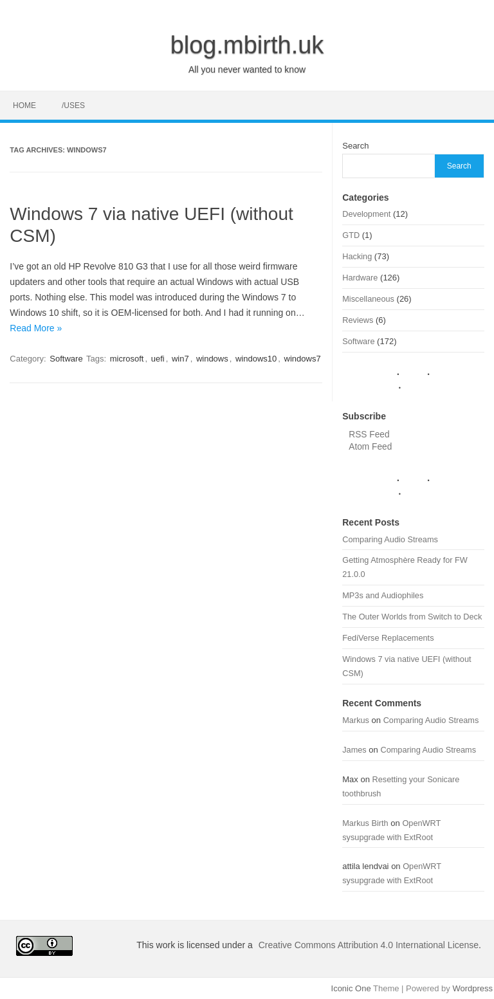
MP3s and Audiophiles (382, 595)
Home (24, 105)
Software (66, 358)
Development (366, 214)
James (354, 750)
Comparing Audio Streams (390, 539)
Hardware (360, 277)
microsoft (127, 358)
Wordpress (472, 988)
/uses (73, 105)
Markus (355, 720)
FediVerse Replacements (388, 638)
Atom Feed (370, 447)
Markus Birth (365, 823)
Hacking (357, 256)
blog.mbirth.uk (247, 45)
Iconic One (351, 988)
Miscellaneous (368, 299)
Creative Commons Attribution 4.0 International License (369, 945)
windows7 (302, 358)
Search (355, 146)
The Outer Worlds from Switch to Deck (412, 616)
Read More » (36, 328)
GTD (351, 235)
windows (212, 358)
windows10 (256, 358)
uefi (158, 358)
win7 (180, 358)
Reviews (357, 320)
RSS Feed (369, 434)
